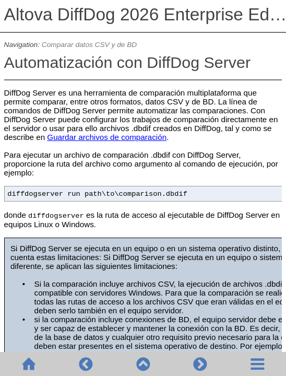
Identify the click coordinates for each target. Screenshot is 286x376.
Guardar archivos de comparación (106, 137)
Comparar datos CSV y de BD (89, 45)
